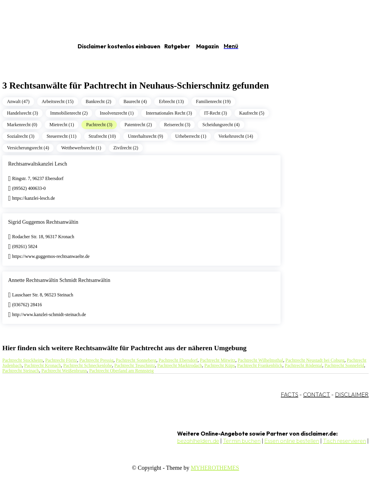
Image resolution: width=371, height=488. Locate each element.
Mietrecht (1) (61, 124)
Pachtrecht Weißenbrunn (64, 370)
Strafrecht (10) (102, 136)
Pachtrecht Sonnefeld (344, 365)
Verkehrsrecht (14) (236, 136)
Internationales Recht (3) (169, 113)
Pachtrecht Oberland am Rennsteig (121, 370)
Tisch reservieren (344, 440)
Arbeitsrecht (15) (58, 101)
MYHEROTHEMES (215, 468)
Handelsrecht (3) (22, 113)
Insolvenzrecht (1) (117, 113)
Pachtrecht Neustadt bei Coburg (315, 360)
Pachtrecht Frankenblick (259, 365)
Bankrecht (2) (98, 101)
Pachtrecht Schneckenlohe (87, 365)
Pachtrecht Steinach (20, 370)
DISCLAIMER (352, 394)
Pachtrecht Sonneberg (136, 360)
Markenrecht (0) (22, 124)
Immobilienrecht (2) (69, 113)
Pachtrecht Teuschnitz (134, 365)
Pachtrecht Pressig (96, 360)
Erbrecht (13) (171, 101)
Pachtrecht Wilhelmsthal (260, 360)
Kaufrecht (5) (251, 113)
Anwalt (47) (18, 101)
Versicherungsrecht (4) (28, 147)
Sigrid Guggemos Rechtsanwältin (43, 222)
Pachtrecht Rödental (303, 365)
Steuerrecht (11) (62, 136)
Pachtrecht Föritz (61, 360)
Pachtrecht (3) (99, 124)
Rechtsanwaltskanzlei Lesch (37, 164)
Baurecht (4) (135, 101)
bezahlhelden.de (198, 440)
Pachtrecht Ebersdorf (178, 360)
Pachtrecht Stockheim (22, 360)
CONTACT (316, 394)
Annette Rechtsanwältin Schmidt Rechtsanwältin (59, 280)
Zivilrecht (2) (125, 147)
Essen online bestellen (291, 440)
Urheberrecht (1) (190, 136)
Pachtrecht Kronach (42, 365)
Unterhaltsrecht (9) (145, 136)
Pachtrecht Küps (219, 365)
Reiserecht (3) (177, 124)
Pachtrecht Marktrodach (179, 365)
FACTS (289, 394)
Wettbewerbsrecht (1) (81, 147)
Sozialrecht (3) (20, 136)
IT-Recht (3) (215, 113)
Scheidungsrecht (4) (220, 124)
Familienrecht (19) (213, 101)
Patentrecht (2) (138, 124)
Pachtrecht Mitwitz (217, 360)
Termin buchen (242, 440)
